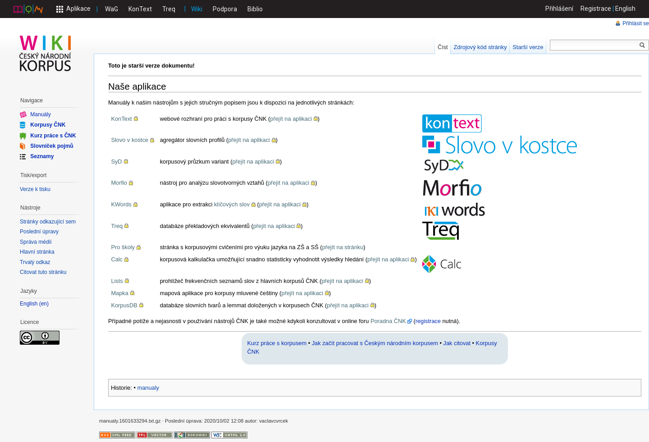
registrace (428, 321)
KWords (121, 204)
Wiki (196, 9)
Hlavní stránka (37, 252)
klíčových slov (232, 204)
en (44, 304)
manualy (148, 387)
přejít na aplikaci (290, 118)
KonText (140, 9)
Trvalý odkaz (35, 262)
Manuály (40, 114)
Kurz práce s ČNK (53, 135)
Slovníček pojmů (51, 146)
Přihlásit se (635, 23)
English (625, 8)
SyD (116, 161)
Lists (117, 281)
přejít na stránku (343, 247)
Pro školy (123, 247)
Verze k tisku (35, 189)
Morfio (119, 182)
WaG (111, 9)
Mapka (119, 293)
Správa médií (36, 242)
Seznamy (42, 156)
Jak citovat (457, 343)
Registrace (595, 8)
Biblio (255, 9)
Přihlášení (559, 8)
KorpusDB (124, 305)
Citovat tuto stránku (43, 272)
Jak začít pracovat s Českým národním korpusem (375, 343)
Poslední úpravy (39, 231)
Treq (168, 9)
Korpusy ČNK (47, 125)
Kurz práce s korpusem (277, 343)
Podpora (225, 9)
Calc (117, 259)
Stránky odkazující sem (48, 222)
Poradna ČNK (388, 321)
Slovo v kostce (129, 140)
